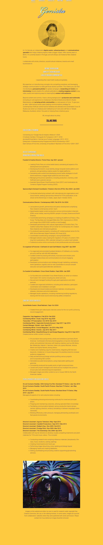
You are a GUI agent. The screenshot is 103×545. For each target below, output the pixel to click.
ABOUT (33, 2)
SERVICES (42, 2)
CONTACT (69, 2)
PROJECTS (51, 2)
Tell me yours (51, 120)
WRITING (60, 2)
